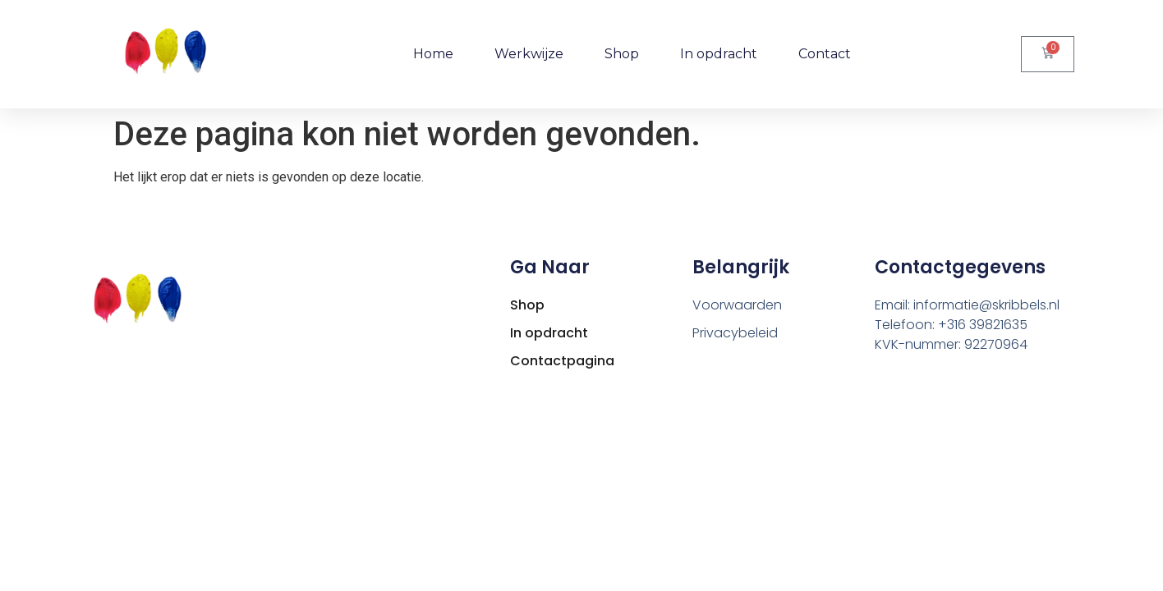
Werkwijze (528, 54)
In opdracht (718, 54)
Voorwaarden (737, 305)
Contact (824, 54)
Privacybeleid (735, 332)
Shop (621, 54)
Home (433, 54)
